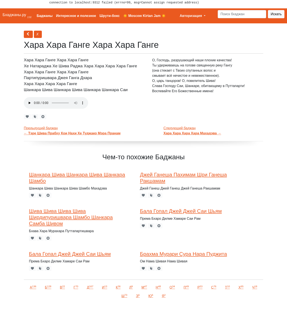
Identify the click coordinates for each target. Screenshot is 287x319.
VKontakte (52, 309)
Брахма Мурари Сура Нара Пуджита (183, 254)
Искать (276, 14)
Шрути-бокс (110, 16)
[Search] (242, 14)
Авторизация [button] (191, 16)
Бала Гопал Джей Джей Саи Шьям (181, 211)
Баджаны (45, 16)
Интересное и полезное (76, 16)
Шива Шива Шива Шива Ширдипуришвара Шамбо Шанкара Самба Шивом (71, 217)
